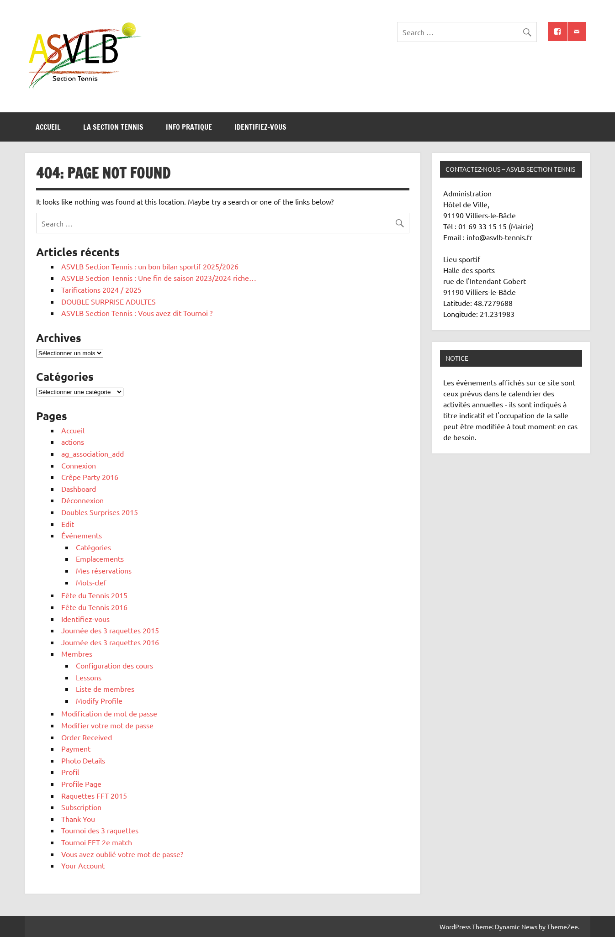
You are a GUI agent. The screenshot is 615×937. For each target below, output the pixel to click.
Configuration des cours (114, 665)
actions (72, 441)
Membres (76, 653)
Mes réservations (104, 570)
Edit (67, 523)
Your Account (83, 865)
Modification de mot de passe (109, 713)
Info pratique (189, 127)
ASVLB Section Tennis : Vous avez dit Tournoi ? (136, 312)
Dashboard (78, 488)
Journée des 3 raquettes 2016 (110, 642)
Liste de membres (105, 688)
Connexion (78, 465)
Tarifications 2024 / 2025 (101, 289)
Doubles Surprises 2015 (99, 511)
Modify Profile (99, 700)
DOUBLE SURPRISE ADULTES (108, 301)
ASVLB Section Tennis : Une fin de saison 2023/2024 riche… (158, 277)
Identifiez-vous (260, 127)
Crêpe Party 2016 (89, 476)
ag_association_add (92, 453)
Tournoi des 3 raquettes (99, 830)
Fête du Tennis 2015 (94, 595)
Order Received (86, 737)
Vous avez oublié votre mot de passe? (122, 853)
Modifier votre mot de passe (107, 725)
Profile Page (81, 783)
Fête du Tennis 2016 (94, 606)
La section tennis (113, 127)
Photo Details (83, 760)
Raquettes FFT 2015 (94, 795)
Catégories (93, 547)
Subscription (81, 806)
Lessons (88, 677)
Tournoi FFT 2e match (96, 842)
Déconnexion (82, 500)
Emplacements (100, 558)
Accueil (48, 127)
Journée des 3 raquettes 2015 (110, 630)
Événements (81, 535)
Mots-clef (91, 582)
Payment (75, 748)
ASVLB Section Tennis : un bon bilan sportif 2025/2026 (150, 266)
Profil (70, 771)
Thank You (78, 818)
